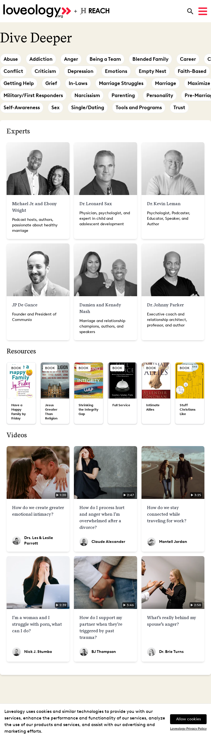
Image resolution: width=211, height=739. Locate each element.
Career (188, 59)
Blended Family (150, 59)
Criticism (45, 71)
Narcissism (87, 95)
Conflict (13, 71)
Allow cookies (188, 719)
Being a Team (105, 59)
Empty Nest (152, 71)
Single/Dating (87, 108)
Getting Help (19, 83)
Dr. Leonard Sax (95, 203)
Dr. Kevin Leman (164, 203)
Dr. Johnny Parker (165, 304)
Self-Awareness (22, 108)
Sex (55, 108)
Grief (51, 83)
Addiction (40, 59)
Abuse (11, 59)
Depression (80, 71)
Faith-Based (192, 71)
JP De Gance (24, 304)
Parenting (123, 95)
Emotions (116, 71)
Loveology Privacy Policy (188, 728)
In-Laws (78, 83)
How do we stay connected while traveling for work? (166, 514)
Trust (179, 108)
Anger (71, 59)
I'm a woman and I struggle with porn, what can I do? (37, 624)
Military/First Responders (33, 95)
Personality (159, 95)
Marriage (165, 83)
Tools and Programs (139, 108)
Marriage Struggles (121, 83)
